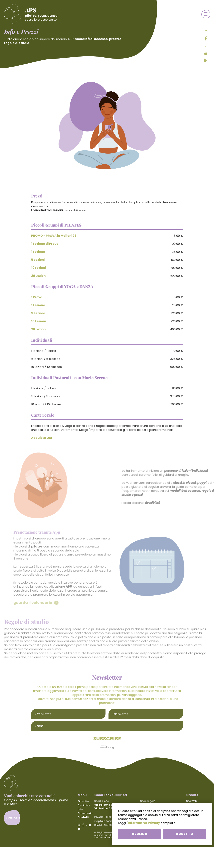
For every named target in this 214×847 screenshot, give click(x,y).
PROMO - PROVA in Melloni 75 (54, 236)
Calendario (85, 813)
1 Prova (36, 297)
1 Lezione (38, 252)
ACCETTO (184, 834)
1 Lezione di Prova (45, 244)
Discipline (84, 805)
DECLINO (139, 834)
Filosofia (83, 801)
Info (80, 809)
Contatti (83, 817)
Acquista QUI (41, 438)
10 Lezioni (38, 268)
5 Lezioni (38, 260)
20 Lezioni (38, 276)
